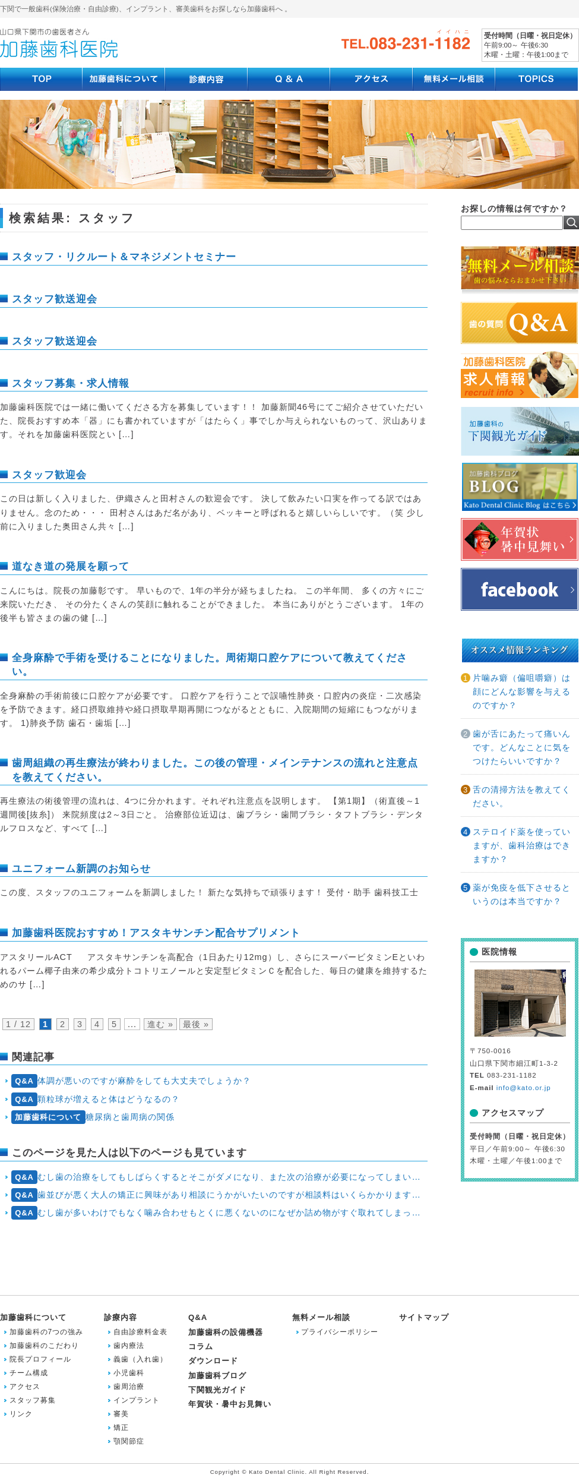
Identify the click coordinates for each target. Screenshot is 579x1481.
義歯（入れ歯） (140, 1359)
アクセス (25, 1386)
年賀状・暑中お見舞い (229, 1404)
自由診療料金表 (140, 1332)
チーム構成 (29, 1373)
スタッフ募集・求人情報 (70, 383)
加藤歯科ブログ (217, 1375)
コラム (200, 1346)
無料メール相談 (321, 1317)
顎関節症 (128, 1441)
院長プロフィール (40, 1359)
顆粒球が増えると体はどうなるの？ (96, 1099)
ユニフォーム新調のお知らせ (81, 868)
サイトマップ (424, 1317)
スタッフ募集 (33, 1400)
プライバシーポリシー (339, 1332)
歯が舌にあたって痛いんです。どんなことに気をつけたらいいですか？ (522, 747)
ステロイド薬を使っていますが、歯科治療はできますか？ (522, 845)
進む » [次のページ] (160, 1024)
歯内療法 (128, 1345)
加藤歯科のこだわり (44, 1345)
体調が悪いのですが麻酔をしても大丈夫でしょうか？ (131, 1081)
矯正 (121, 1427)
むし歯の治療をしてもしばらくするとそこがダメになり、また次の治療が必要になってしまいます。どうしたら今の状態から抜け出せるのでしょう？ (219, 1177)
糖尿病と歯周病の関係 (93, 1117)
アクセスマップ (513, 1112)
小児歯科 (128, 1373)
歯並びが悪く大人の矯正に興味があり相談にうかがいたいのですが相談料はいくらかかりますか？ (219, 1195)
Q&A (197, 1317)
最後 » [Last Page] (196, 1024)
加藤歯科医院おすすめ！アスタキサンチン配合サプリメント (156, 933)
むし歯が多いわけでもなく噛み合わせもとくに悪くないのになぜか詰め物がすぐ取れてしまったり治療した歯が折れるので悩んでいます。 (219, 1213)
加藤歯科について (33, 1317)
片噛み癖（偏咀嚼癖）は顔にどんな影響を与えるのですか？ (522, 691)
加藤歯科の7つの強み (47, 1332)
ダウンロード (213, 1360)
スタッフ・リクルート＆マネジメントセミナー (124, 257)
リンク (21, 1414)
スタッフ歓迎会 (49, 475)
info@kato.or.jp (523, 1087)
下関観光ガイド (217, 1389)
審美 (121, 1414)
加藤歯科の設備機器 (225, 1332)
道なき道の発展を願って (70, 566)
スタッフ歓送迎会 (54, 299)
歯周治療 (128, 1386)
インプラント (136, 1400)
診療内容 (120, 1317)
